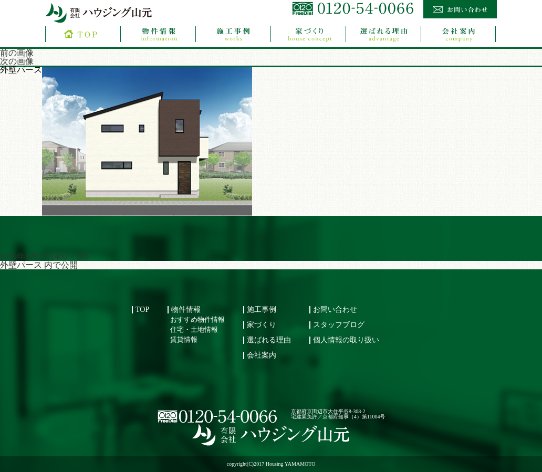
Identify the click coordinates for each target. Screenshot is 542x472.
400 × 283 (72, 256)
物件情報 (186, 309)
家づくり (261, 325)
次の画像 (17, 61)
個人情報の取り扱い (346, 340)
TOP (142, 309)
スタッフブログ (338, 325)
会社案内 (261, 355)
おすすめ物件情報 (197, 319)
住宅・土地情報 (194, 329)
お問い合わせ (335, 309)
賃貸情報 (183, 339)
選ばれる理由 (269, 340)
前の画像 (17, 52)
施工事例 (261, 309)
